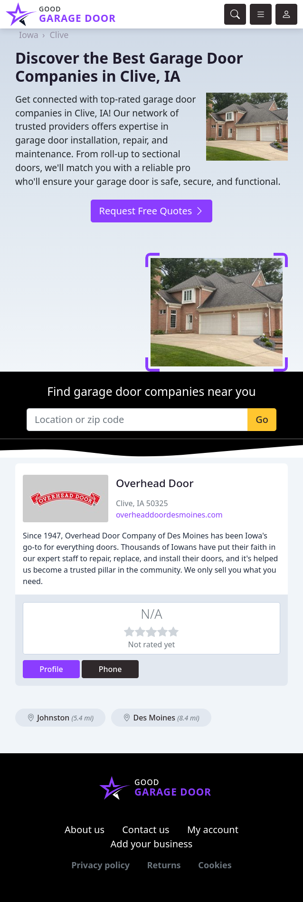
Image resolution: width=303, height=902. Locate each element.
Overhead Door (155, 483)
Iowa (28, 34)
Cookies (214, 865)
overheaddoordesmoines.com (169, 514)
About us (84, 829)
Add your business (152, 843)
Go (262, 419)
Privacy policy (100, 865)
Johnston (60, 717)
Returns (164, 865)
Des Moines (161, 717)
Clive (58, 34)
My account (212, 829)
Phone (110, 669)
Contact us (146, 829)
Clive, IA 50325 (142, 503)
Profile (51, 669)
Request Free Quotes (151, 210)
